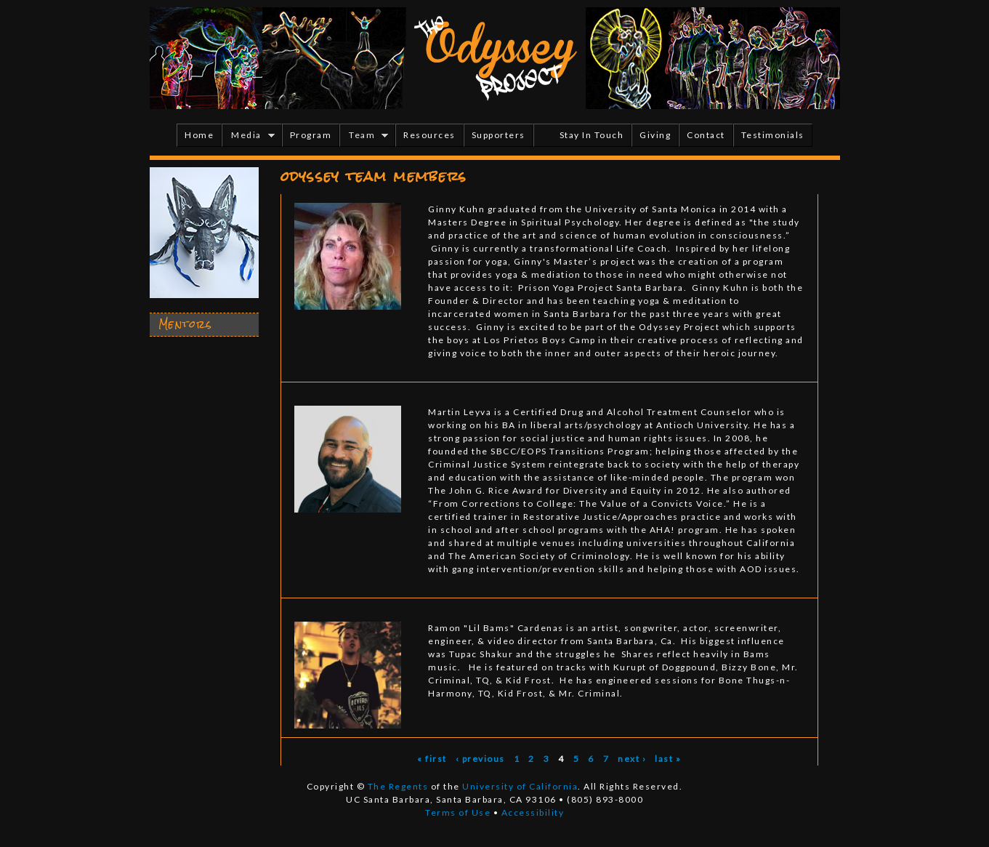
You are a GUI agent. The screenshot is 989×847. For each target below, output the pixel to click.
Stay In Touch (592, 134)
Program (311, 134)
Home (199, 134)
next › (632, 758)
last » (668, 758)
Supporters (498, 134)
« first (432, 758)
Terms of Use (458, 812)
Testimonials (772, 134)
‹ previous (480, 758)
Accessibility (533, 812)
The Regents (398, 786)
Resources (429, 134)
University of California (520, 786)
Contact (706, 134)
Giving (655, 134)
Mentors (185, 324)
